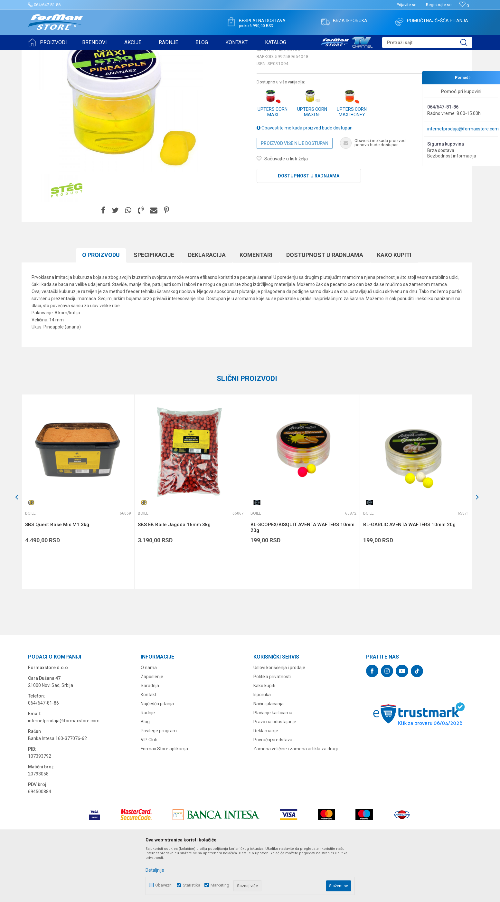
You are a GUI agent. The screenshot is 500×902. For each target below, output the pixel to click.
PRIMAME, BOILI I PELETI (99, 54)
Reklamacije (265, 780)
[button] (427, 42)
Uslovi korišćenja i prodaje (279, 717)
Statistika (191, 885)
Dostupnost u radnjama (308, 225)
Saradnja (150, 735)
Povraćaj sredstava (272, 789)
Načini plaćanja (268, 753)
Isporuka (262, 744)
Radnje (148, 762)
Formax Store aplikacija (164, 798)
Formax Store (40, 54)
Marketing (220, 885)
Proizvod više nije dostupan (294, 193)
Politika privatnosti (272, 726)
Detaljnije (155, 870)
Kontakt (148, 744)
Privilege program (159, 780)
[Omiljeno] (464, 5)
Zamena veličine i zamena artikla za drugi (295, 798)
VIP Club (149, 789)
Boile (130, 54)
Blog (145, 771)
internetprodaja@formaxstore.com (463, 128)
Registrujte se (438, 4)
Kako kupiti (264, 735)
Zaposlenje (152, 726)
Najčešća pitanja (157, 753)
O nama (149, 717)
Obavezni (164, 885)
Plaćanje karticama (272, 762)
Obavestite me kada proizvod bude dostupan (305, 177)
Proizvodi (64, 54)
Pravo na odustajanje (274, 771)
